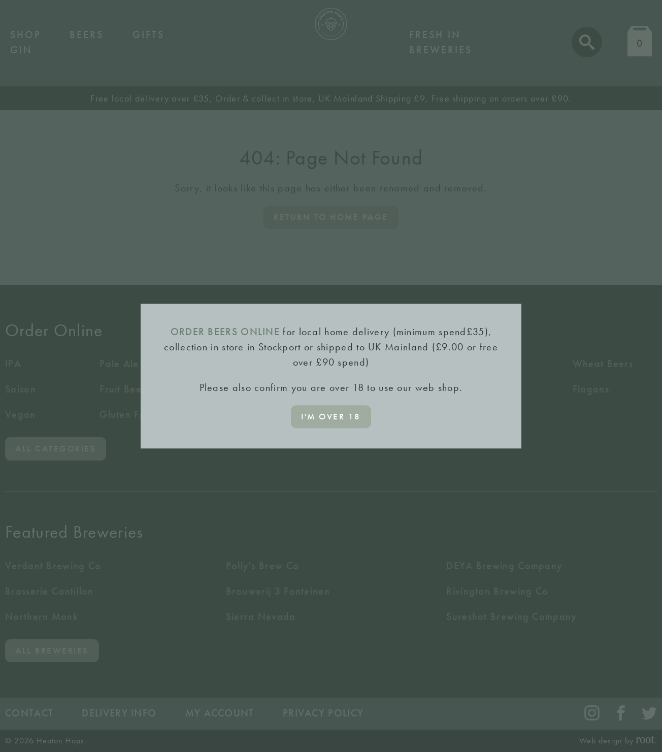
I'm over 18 (331, 416)
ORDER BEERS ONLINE (225, 331)
